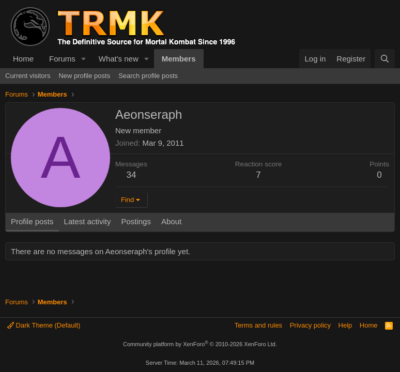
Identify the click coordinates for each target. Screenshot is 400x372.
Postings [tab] (136, 221)
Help (345, 325)
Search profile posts (148, 76)
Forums (62, 58)
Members (179, 58)
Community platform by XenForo (200, 344)
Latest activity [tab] (87, 221)
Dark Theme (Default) (43, 325)
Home (23, 58)
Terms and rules (258, 325)
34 (131, 175)
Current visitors (27, 76)
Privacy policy (310, 325)
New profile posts (84, 76)
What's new (119, 58)
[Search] (385, 58)
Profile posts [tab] (32, 221)
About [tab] (171, 221)
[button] (83, 58)
